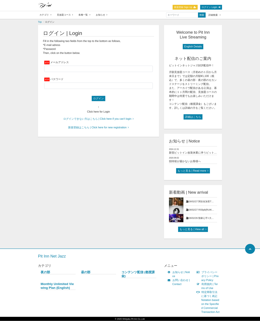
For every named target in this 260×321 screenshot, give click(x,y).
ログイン (98, 98)
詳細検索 (214, 15)
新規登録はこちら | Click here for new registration (98, 127)
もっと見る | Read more (193, 170)
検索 (201, 15)
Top (40, 22)
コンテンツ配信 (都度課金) (138, 274)
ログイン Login (211, 7)
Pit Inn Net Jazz (52, 256)
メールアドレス (59, 62)
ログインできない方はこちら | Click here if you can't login (98, 119)
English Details (193, 46)
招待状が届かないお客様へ (185, 161)
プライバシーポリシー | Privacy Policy (208, 276)
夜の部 (45, 272)
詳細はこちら (193, 117)
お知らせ (101, 14)
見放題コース (65, 14)
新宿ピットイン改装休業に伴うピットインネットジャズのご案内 (207, 152)
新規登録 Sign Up (185, 7)
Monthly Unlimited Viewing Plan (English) (57, 286)
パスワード (57, 79)
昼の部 (85, 272)
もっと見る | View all (193, 229)
